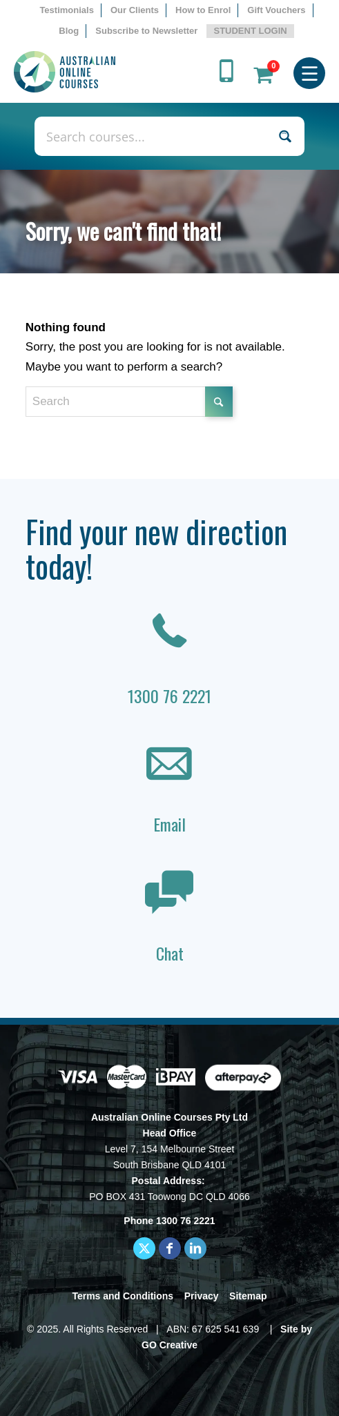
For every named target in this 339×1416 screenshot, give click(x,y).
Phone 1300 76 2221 (169, 1220)
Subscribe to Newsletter (146, 31)
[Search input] (155, 136)
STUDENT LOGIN (250, 31)
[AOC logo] (138, 72)
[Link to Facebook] (170, 1248)
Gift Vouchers (276, 10)
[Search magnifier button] (284, 136)
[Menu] (309, 72)
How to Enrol (203, 10)
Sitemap (248, 1295)
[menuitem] (66, 10)
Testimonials (66, 10)
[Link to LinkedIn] (195, 1248)
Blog (69, 31)
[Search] (129, 401)
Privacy (201, 1295)
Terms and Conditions (122, 1295)
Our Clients (134, 10)
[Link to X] (144, 1248)
